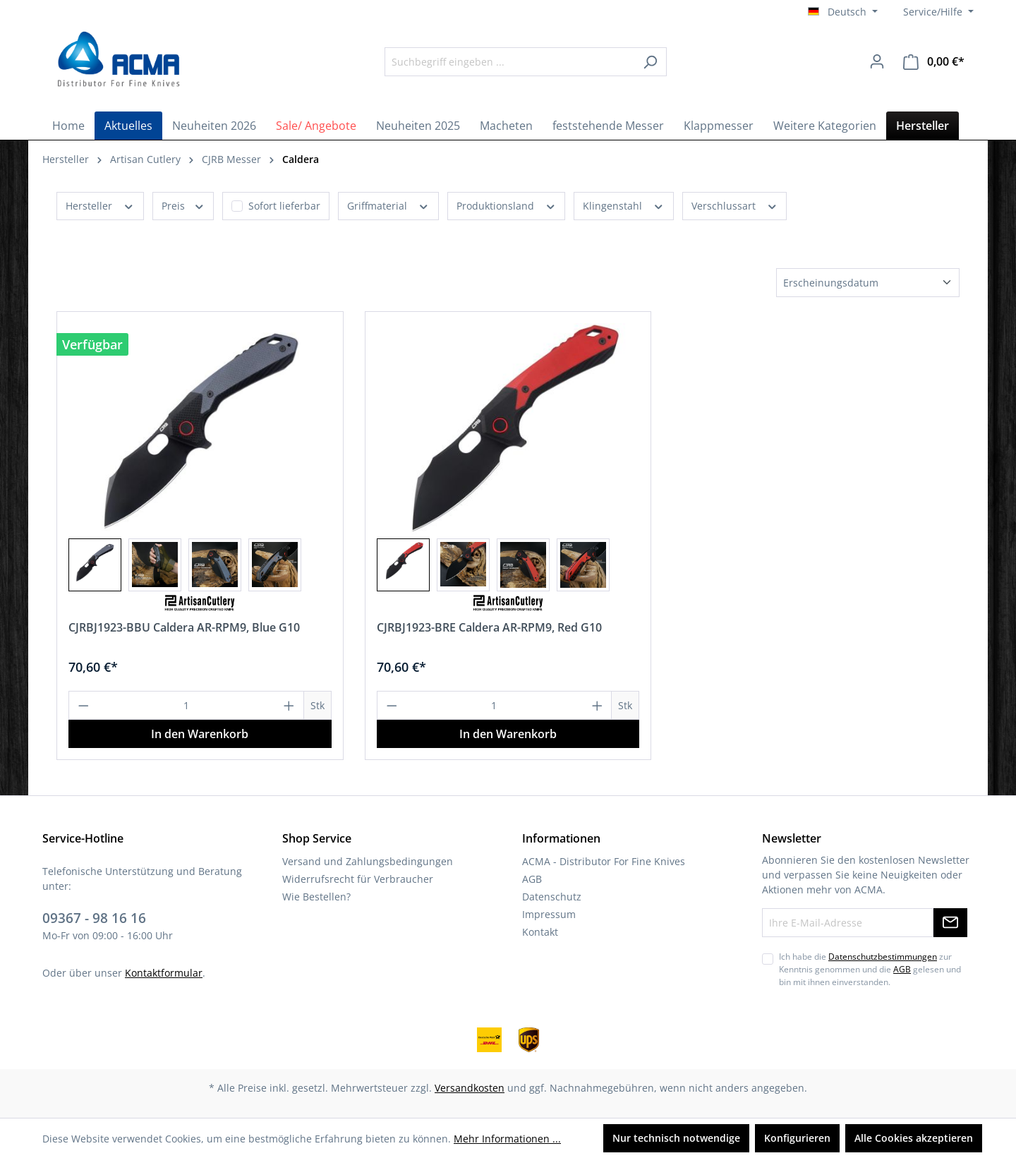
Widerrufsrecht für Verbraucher (357, 879)
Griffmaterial (388, 205)
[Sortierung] (868, 282)
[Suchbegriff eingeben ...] (509, 61)
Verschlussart (734, 205)
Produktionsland (506, 205)
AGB (532, 879)
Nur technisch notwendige (676, 1138)
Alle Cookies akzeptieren (913, 1138)
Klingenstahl (624, 205)
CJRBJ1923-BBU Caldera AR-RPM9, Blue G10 (184, 627)
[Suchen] (650, 61)
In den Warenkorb (199, 734)
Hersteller (100, 205)
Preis (183, 205)
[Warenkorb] (934, 61)
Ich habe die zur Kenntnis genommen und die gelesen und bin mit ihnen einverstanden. (870, 970)
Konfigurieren (797, 1138)
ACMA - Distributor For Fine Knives (603, 861)
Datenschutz (551, 896)
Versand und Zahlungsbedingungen (367, 861)
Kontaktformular (163, 972)
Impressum (549, 914)
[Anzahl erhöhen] (289, 705)
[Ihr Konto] (877, 61)
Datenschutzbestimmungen (882, 957)
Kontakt (540, 932)
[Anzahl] (186, 705)
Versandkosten (469, 1087)
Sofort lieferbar (284, 205)
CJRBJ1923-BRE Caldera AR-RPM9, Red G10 (489, 627)
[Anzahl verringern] (83, 705)
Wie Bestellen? (316, 896)
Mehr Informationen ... (507, 1138)
